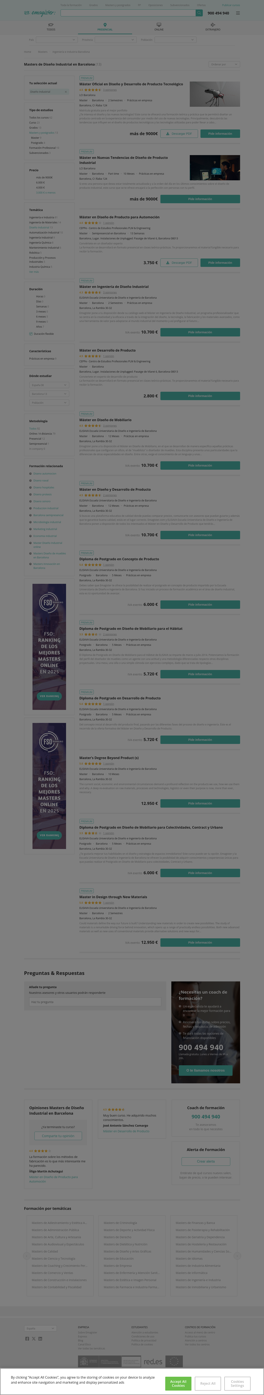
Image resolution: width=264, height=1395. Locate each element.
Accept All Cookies (178, 1383)
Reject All (208, 1383)
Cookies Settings (237, 1383)
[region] (132, 1381)
